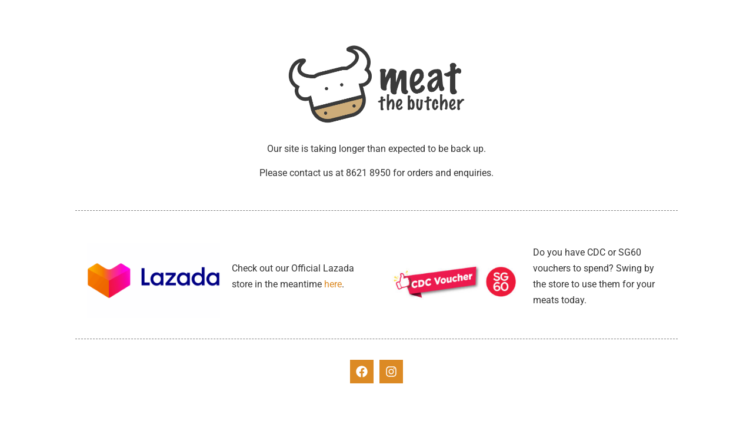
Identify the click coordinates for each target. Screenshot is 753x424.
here (333, 284)
